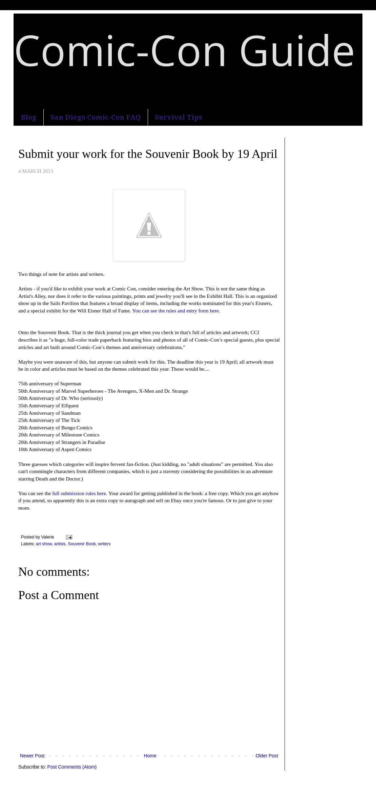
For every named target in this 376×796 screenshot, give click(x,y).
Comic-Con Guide (184, 49)
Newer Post (32, 755)
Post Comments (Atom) (72, 767)
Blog (28, 117)
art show (44, 544)
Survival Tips (178, 117)
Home (150, 755)
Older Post (267, 755)
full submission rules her (77, 493)
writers (104, 544)
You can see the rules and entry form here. (176, 310)
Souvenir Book (82, 544)
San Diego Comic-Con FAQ (95, 117)
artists (60, 544)
